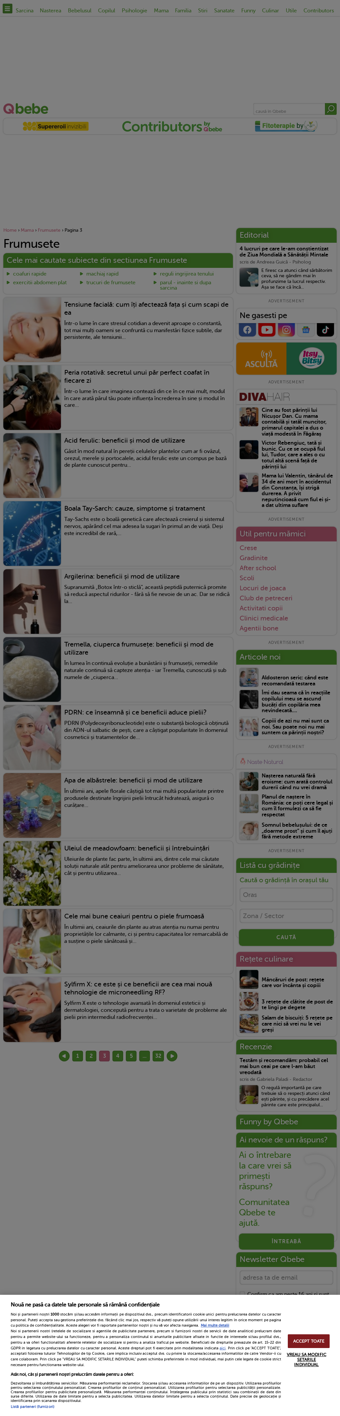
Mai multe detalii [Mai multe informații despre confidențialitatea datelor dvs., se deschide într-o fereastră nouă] (215, 1325)
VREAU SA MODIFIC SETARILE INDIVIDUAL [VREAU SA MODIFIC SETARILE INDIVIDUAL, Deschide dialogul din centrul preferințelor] (306, 1359)
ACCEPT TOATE (309, 1341)
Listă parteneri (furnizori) (32, 1407)
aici (223, 1348)
